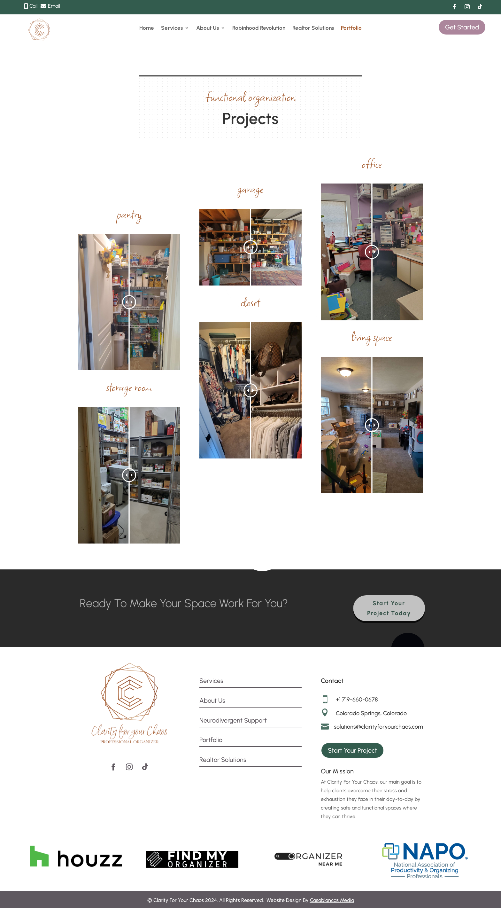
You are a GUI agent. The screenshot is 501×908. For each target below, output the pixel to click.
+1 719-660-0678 (357, 699)
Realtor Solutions (313, 28)
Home (146, 28)
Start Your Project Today (393, 608)
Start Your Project (352, 750)
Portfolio (351, 28)
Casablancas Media (332, 900)
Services (172, 28)
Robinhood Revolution (258, 28)
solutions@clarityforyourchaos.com (378, 726)
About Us (207, 28)
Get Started (462, 27)
